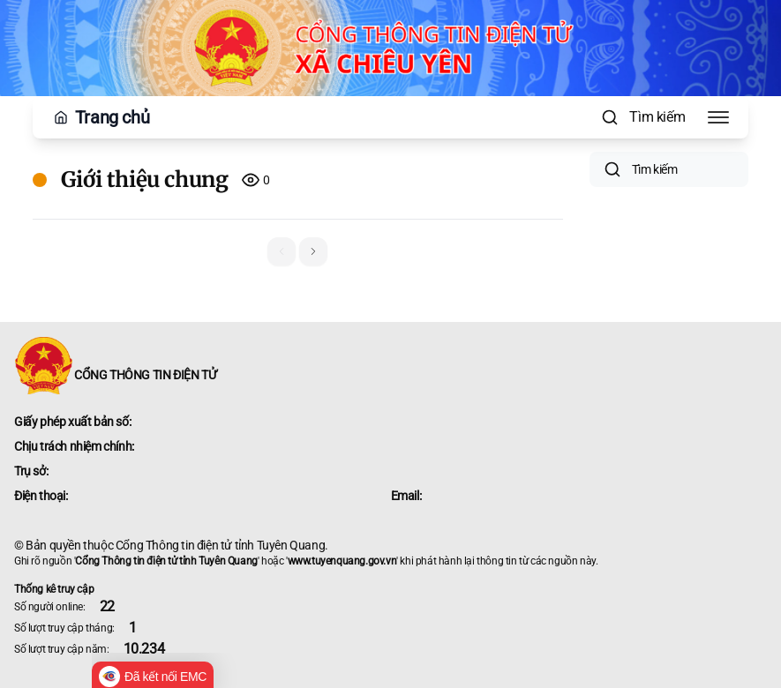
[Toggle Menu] (718, 117)
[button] (313, 251)
